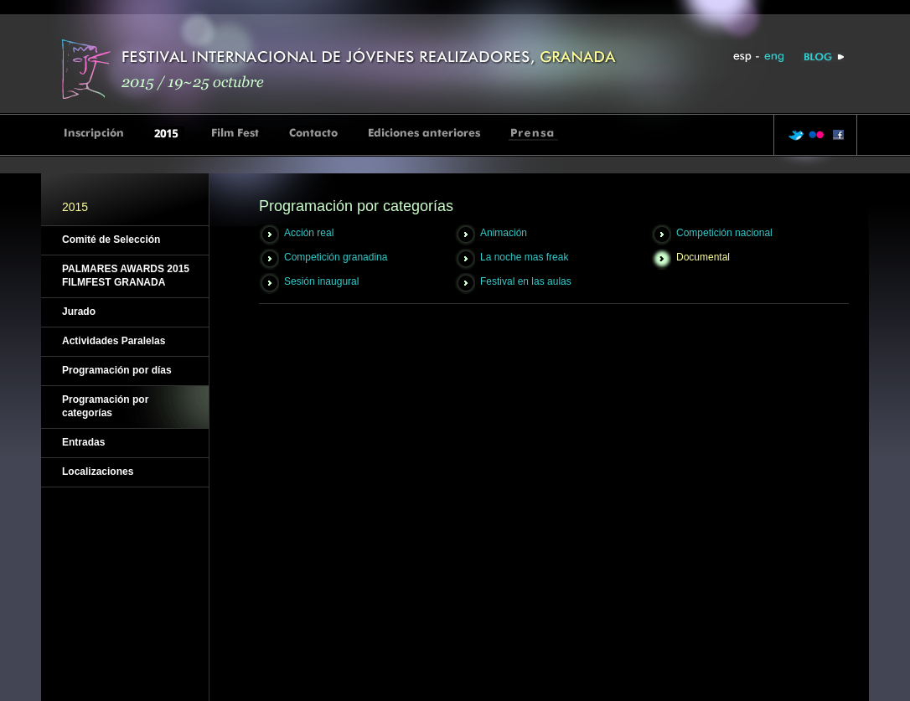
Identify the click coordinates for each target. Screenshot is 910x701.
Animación (503, 233)
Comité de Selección (111, 239)
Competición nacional (724, 233)
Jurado (79, 311)
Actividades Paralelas (113, 341)
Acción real (308, 233)
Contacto (314, 133)
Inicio (342, 68)
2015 (168, 133)
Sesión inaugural (321, 281)
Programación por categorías (105, 406)
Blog (822, 57)
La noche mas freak (524, 257)
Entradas (83, 442)
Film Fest (235, 133)
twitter (796, 135)
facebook (836, 135)
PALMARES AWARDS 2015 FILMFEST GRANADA (125, 275)
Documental (703, 257)
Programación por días (117, 370)
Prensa (533, 133)
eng (773, 57)
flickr (816, 135)
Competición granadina (335, 257)
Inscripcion (94, 133)
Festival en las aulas (525, 281)
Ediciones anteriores (424, 133)
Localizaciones (97, 471)
